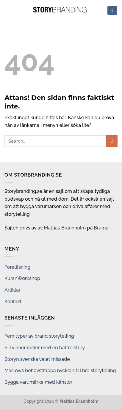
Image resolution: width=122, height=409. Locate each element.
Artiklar (12, 290)
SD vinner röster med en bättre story (44, 347)
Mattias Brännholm (65, 228)
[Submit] (112, 141)
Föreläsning (17, 267)
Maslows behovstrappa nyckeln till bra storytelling (60, 370)
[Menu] (112, 10)
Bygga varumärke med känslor (38, 382)
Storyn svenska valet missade (37, 359)
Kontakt (13, 301)
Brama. (101, 228)
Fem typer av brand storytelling (39, 336)
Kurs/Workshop (22, 278)
